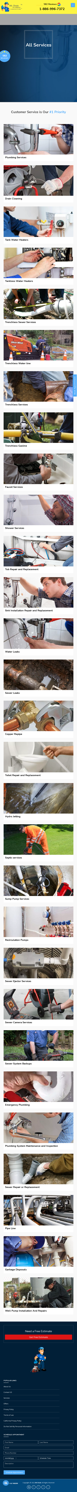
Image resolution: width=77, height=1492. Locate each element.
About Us (7, 1386)
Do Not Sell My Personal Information (17, 1426)
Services (7, 1398)
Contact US (8, 1392)
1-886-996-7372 (52, 9)
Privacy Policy (9, 1409)
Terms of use (9, 1415)
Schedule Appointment (14, 1472)
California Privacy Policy (12, 1421)
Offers (6, 1403)
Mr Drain (38, 1483)
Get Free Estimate (38, 1337)
